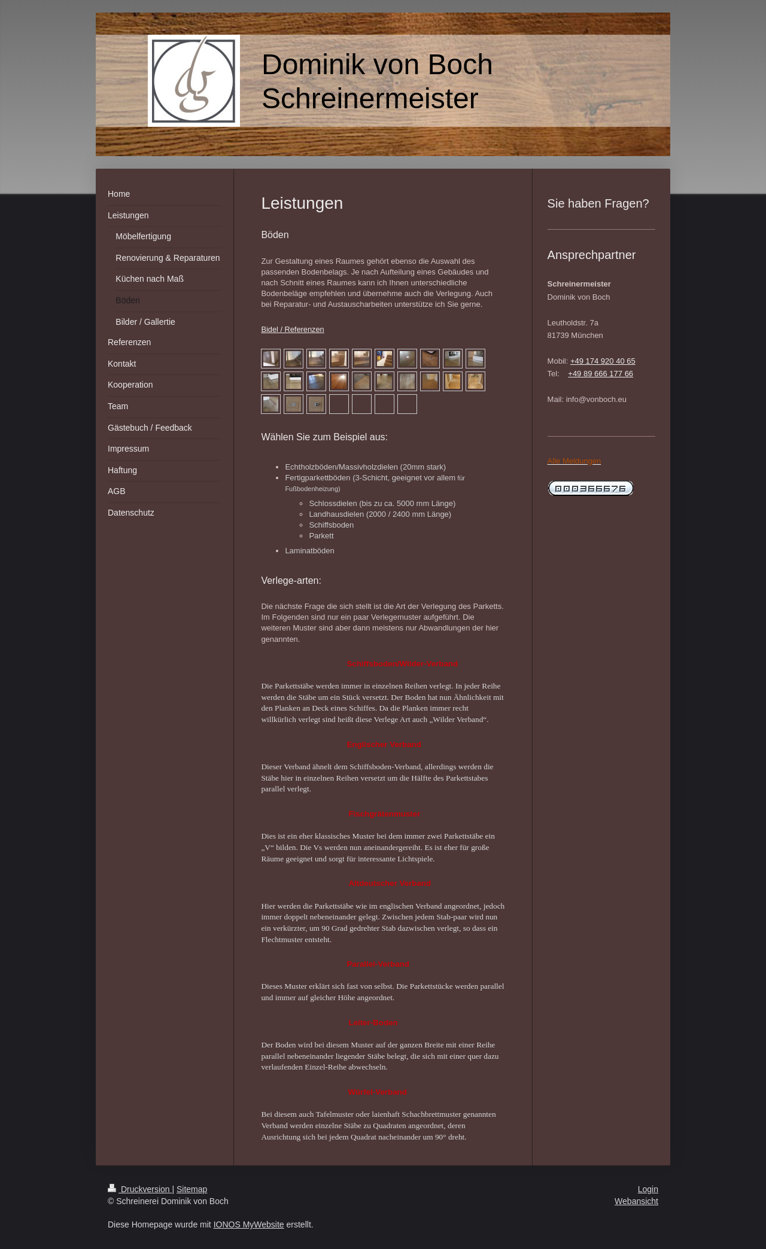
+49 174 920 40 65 (603, 361)
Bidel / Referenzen (292, 329)
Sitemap (192, 1189)
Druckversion (140, 1189)
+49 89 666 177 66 (600, 373)
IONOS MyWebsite (249, 1224)
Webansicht (636, 1201)
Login (648, 1189)
